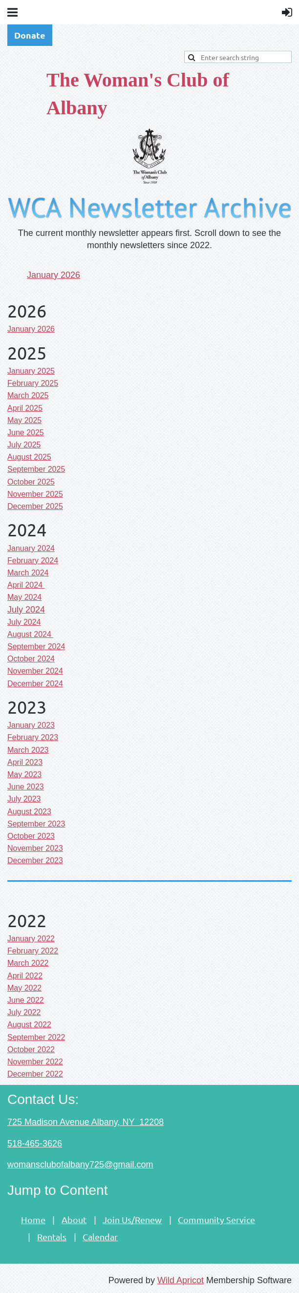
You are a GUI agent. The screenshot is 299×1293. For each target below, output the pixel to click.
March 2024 (28, 573)
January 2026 (53, 275)
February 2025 (32, 383)
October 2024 (31, 659)
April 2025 (25, 408)
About (74, 1219)
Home (33, 1219)
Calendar (100, 1236)
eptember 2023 (36, 824)
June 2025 (25, 432)
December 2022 (35, 1074)
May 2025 (24, 420)
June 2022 (25, 1000)
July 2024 (26, 610)
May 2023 (24, 774)
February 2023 (32, 737)
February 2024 (32, 560)
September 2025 (36, 469)
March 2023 (28, 750)
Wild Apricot (180, 1280)
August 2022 (29, 1024)
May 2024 (24, 597)
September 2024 (36, 646)
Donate (29, 35)
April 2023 (25, 762)
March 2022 (28, 963)
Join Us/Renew (132, 1219)
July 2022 (24, 1012)
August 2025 (29, 457)
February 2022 (32, 951)
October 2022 (31, 1049)
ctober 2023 (31, 836)
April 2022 (25, 976)
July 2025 (24, 445)
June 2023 (25, 787)
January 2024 (31, 548)
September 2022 (36, 1037)
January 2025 (31, 371)
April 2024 (26, 585)
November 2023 (35, 848)
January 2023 (31, 725)
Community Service (216, 1219)
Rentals (51, 1236)
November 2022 (35, 1062)
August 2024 (30, 634)
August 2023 (29, 811)
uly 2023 (24, 799)
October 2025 (31, 482)
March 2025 (28, 395)
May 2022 (24, 988)
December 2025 (35, 506)
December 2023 (35, 860)
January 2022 (31, 938)
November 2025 (35, 494)
